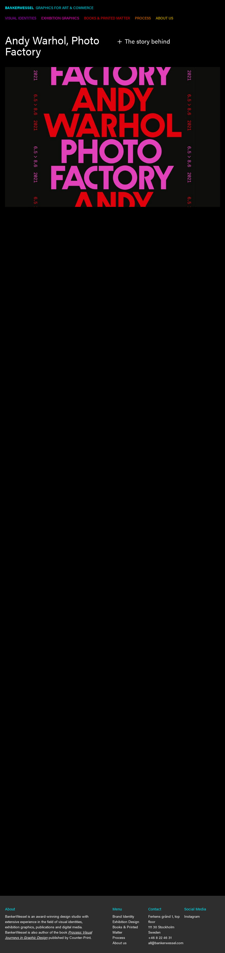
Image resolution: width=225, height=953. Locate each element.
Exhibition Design (126, 921)
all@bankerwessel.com (165, 942)
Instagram (192, 916)
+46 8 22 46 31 (160, 937)
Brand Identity (123, 916)
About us (120, 942)
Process (119, 937)
